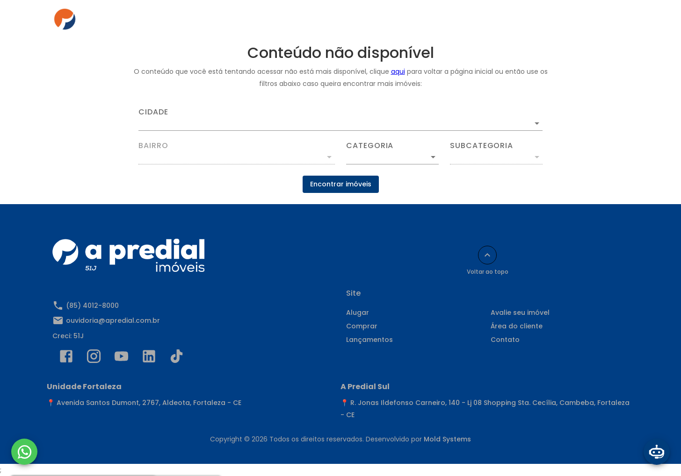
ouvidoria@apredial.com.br (113, 320)
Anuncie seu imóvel (363, 22)
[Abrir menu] (614, 22)
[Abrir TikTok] (176, 358)
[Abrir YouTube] (121, 358)
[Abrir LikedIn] (149, 358)
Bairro (153, 145)
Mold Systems (447, 439)
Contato (499, 22)
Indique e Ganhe (561, 22)
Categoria (369, 145)
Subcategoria (481, 145)
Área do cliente (441, 22)
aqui (398, 71)
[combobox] (340, 119)
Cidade (153, 112)
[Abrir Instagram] (94, 358)
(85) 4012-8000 (92, 305)
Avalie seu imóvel (520, 312)
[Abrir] (536, 123)
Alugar (250, 22)
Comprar (296, 22)
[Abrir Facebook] (66, 358)
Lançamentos (369, 339)
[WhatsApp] (24, 452)
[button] (392, 156)
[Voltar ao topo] (487, 255)
